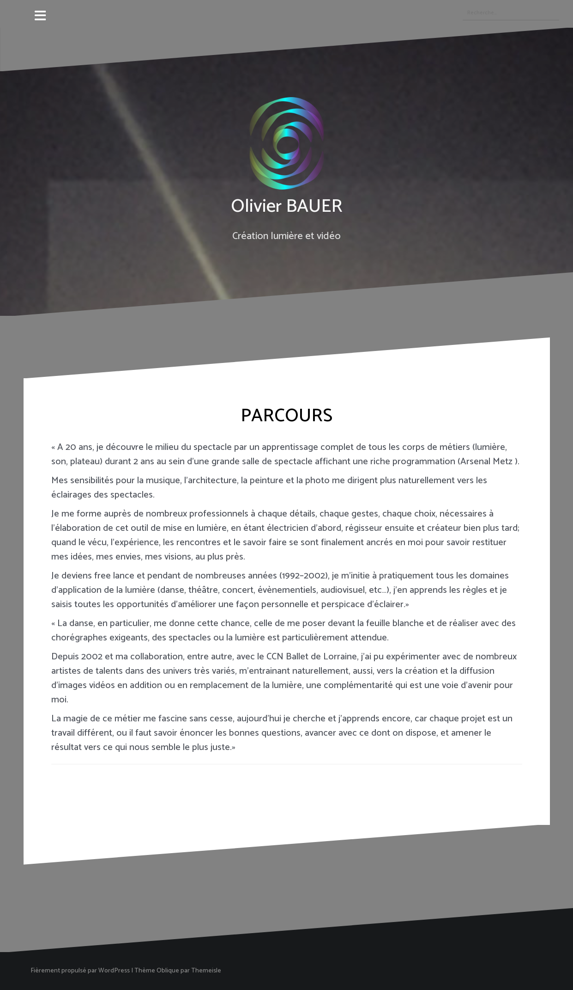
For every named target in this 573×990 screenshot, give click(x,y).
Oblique (168, 970)
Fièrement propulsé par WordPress (80, 970)
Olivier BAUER (287, 206)
